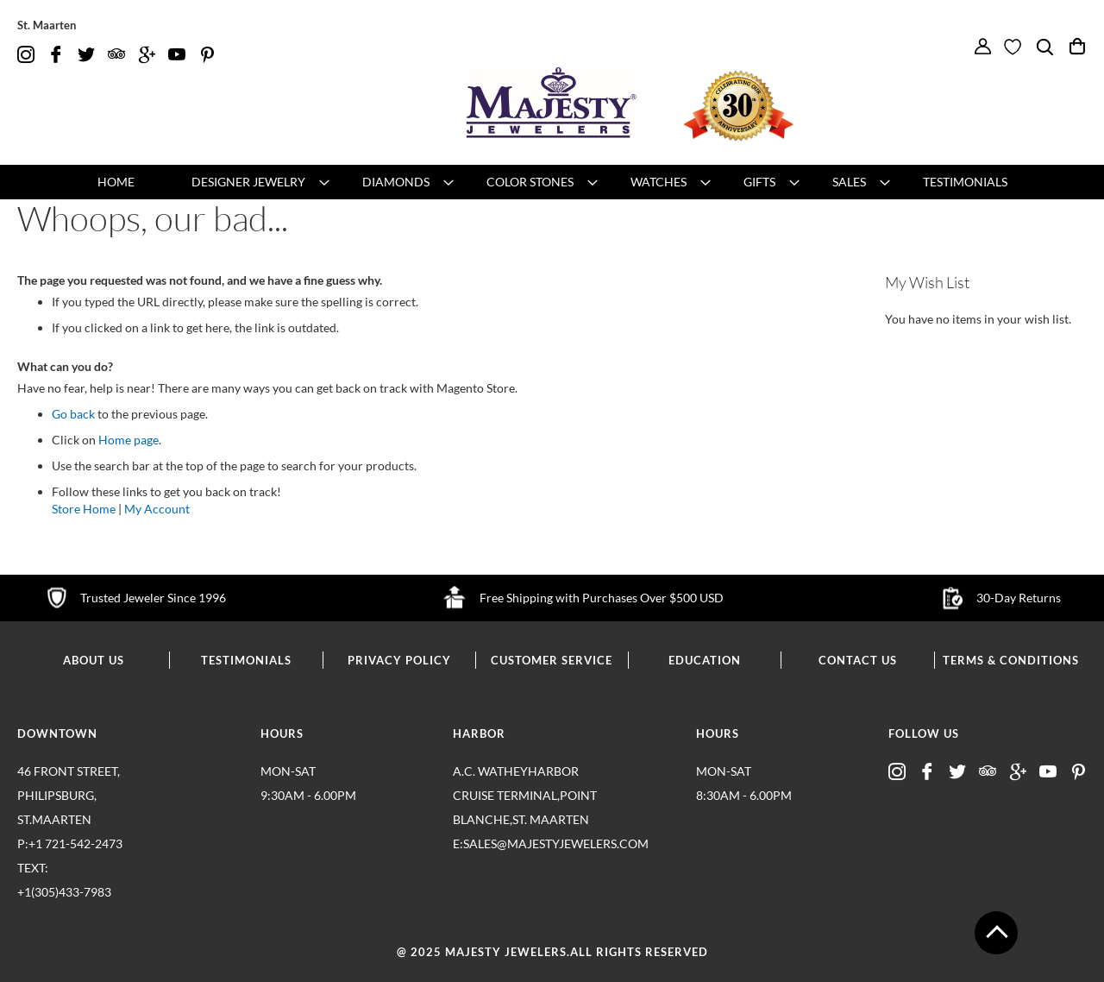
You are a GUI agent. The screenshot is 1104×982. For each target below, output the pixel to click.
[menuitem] (116, 182)
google (146, 54)
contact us (858, 660)
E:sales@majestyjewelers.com (526, 843)
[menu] (552, 182)
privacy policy (399, 660)
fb (56, 54)
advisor (116, 54)
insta (25, 54)
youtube (176, 54)
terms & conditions (1011, 660)
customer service (551, 660)
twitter (86, 54)
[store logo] (552, 103)
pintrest (207, 54)
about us (93, 660)
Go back (73, 413)
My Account (157, 508)
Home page (128, 439)
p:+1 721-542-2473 (90, 870)
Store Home (84, 508)
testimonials (246, 660)
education (704, 660)
